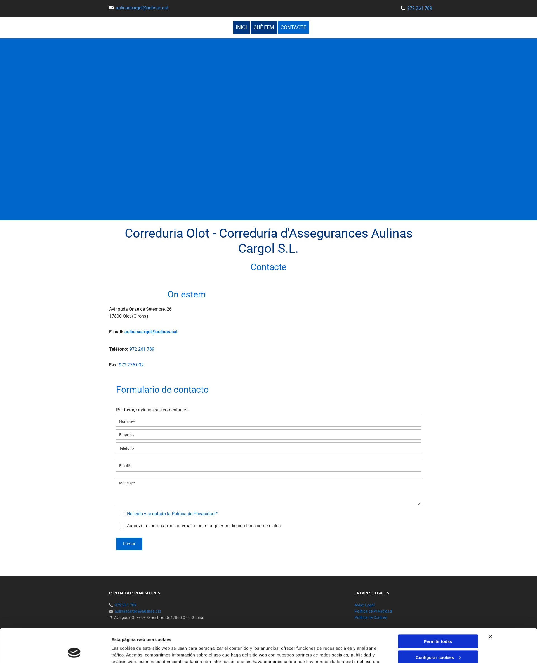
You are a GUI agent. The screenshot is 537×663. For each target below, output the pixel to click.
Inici (241, 27)
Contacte (293, 27)
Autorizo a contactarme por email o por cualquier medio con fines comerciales (204, 525)
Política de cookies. (191, 636)
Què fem (263, 27)
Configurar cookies (438, 625)
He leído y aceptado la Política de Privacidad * (172, 513)
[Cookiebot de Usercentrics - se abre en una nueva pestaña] (74, 652)
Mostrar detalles (127, 652)
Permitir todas (438, 609)
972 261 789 (419, 8)
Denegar (438, 641)
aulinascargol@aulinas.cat (142, 7)
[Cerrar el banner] (490, 605)
